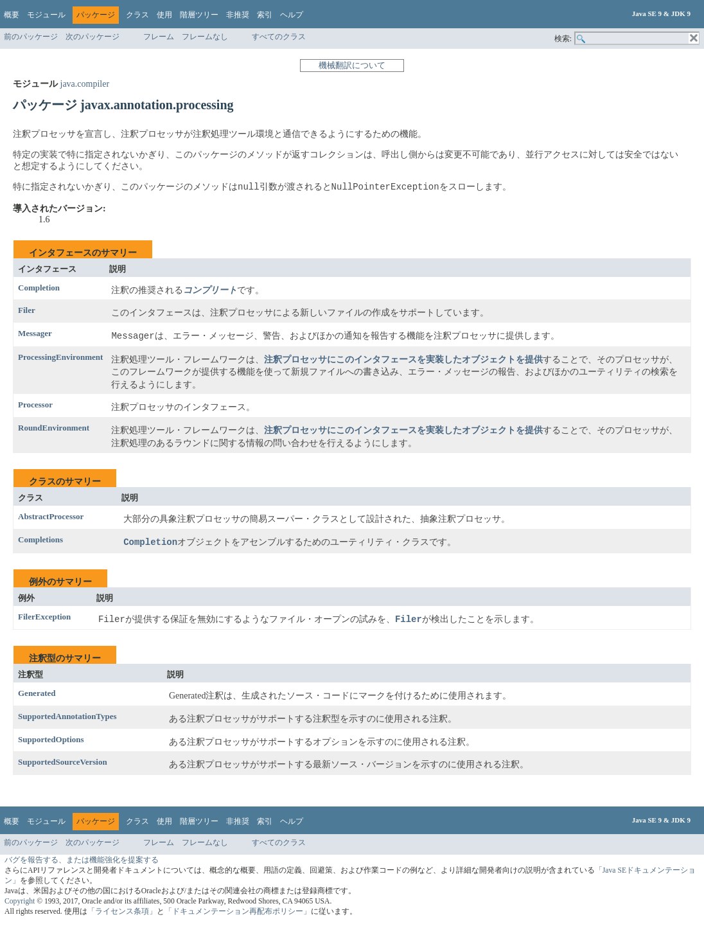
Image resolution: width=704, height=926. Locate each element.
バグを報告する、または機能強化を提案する (81, 861)
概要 (11, 14)
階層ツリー (199, 14)
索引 (264, 14)
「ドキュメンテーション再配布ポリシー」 (237, 912)
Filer (26, 311)
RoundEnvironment (53, 427)
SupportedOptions (51, 739)
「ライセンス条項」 (122, 912)
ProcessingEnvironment (60, 357)
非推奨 (237, 14)
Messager (35, 333)
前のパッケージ (31, 36)
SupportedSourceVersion (62, 762)
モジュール (46, 14)
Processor (35, 405)
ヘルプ (291, 14)
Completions (40, 539)
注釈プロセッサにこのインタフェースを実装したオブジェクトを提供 (403, 359)
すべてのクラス (279, 36)
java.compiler (85, 84)
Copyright (19, 902)
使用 (164, 14)
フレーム (158, 36)
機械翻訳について (352, 65)
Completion (39, 287)
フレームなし (205, 36)
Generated (36, 694)
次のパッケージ (92, 36)
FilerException (44, 616)
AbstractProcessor (51, 517)
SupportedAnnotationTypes (67, 716)
